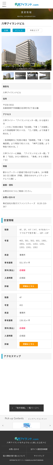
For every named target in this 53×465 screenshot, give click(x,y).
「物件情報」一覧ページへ (27, 408)
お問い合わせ (14, 449)
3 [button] (18, 431)
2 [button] (13, 431)
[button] (2, 425)
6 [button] (30, 431)
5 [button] (26, 431)
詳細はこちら (28, 286)
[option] (26, 53)
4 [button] (22, 431)
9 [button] (43, 431)
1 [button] (9, 431)
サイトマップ (39, 456)
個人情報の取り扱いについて (14, 456)
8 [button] (39, 431)
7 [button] (35, 431)
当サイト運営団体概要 (39, 449)
